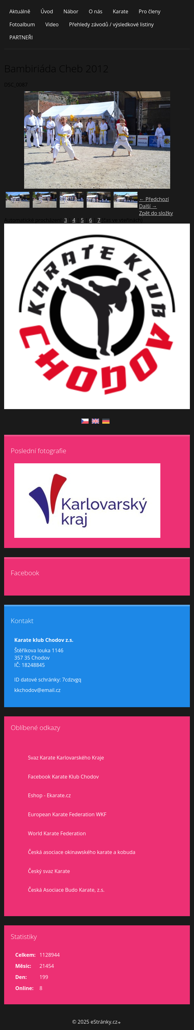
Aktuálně (19, 11)
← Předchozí (154, 199)
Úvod (47, 11)
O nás (95, 11)
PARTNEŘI (21, 37)
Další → (148, 206)
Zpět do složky (156, 213)
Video (52, 24)
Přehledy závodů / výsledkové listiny (111, 24)
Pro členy (149, 11)
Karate (120, 11)
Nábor (71, 11)
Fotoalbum (22, 24)
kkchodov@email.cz (37, 690)
